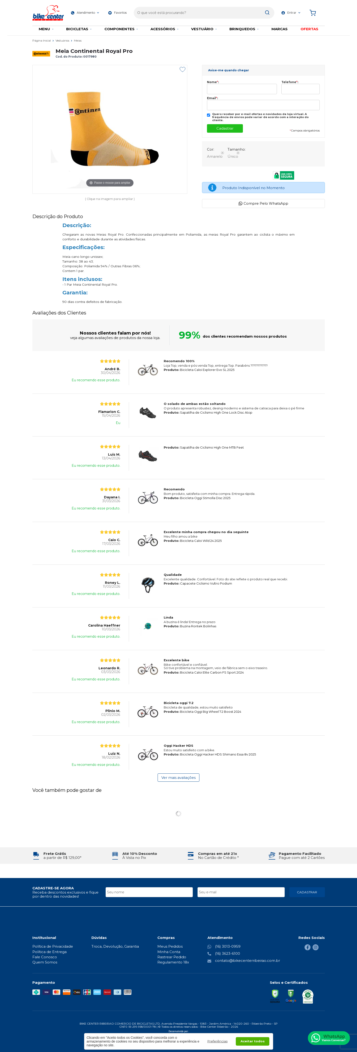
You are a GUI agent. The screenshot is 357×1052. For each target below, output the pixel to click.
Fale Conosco (44, 957)
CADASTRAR (307, 892)
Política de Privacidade (52, 946)
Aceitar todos (253, 1041)
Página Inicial (42, 40)
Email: (212, 98)
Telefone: (289, 82)
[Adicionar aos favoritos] (182, 69)
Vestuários (63, 40)
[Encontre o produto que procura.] (261, 11)
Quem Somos (44, 962)
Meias (78, 40)
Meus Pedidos (170, 946)
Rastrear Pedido (171, 957)
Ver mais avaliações (178, 777)
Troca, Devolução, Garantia (115, 946)
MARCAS (279, 29)
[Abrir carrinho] (316, 11)
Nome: (213, 82)
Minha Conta (168, 952)
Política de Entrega (49, 952)
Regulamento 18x (173, 962)
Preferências (217, 1041)
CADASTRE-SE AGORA (53, 888)
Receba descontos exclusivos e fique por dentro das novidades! (65, 894)
